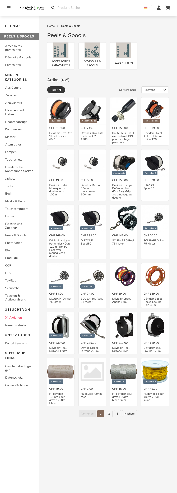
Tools (9, 186)
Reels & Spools (16, 235)
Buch (8, 193)
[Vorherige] (87, 413)
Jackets (10, 178)
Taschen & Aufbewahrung (15, 298)
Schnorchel (12, 288)
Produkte (11, 258)
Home (51, 26)
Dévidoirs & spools (18, 57)
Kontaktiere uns (16, 343)
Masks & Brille (15, 201)
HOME (13, 26)
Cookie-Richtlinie (17, 385)
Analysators (13, 103)
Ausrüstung (13, 88)
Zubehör (11, 95)
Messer (10, 137)
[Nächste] (129, 413)
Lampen (11, 152)
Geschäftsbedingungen (18, 368)
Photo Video (13, 243)
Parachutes (13, 65)
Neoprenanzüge (16, 122)
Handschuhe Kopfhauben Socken (19, 169)
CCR (8, 265)
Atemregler (13, 144)
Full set (10, 216)
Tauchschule (13, 159)
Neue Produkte (15, 325)
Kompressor (13, 129)
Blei (8, 250)
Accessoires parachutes (13, 48)
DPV (8, 273)
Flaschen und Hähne (14, 112)
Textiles (10, 280)
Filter (56, 90)
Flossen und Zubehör (13, 226)
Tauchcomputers (16, 209)
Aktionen (13, 318)
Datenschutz (13, 377)
